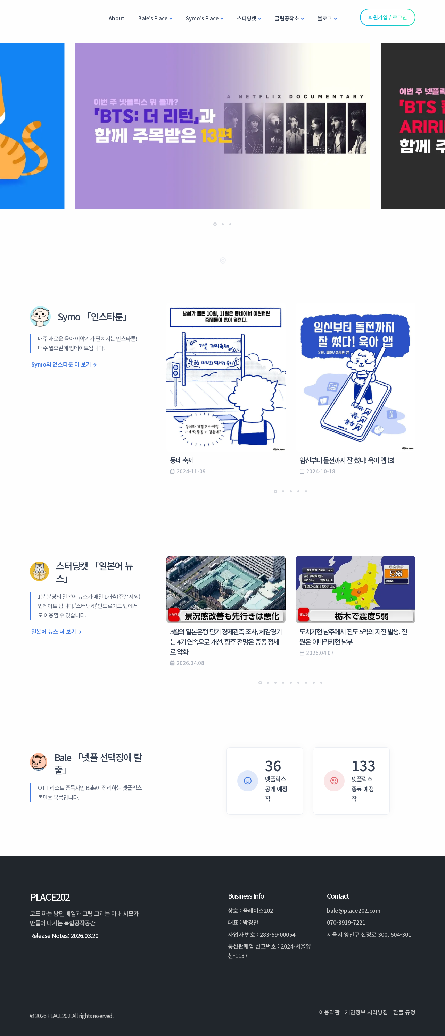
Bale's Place (152, 18)
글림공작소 (287, 18)
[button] (215, 224)
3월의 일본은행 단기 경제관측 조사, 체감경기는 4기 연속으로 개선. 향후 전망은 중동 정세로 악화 (225, 641)
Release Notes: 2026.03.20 (64, 935)
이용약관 (329, 1012)
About (116, 18)
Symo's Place (202, 18)
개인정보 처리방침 (366, 1012)
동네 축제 (181, 460)
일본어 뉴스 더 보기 (53, 631)
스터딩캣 (246, 18)
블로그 (325, 18)
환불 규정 (404, 1012)
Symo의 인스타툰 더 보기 (61, 364)
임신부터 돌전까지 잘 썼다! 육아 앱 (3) (346, 460)
